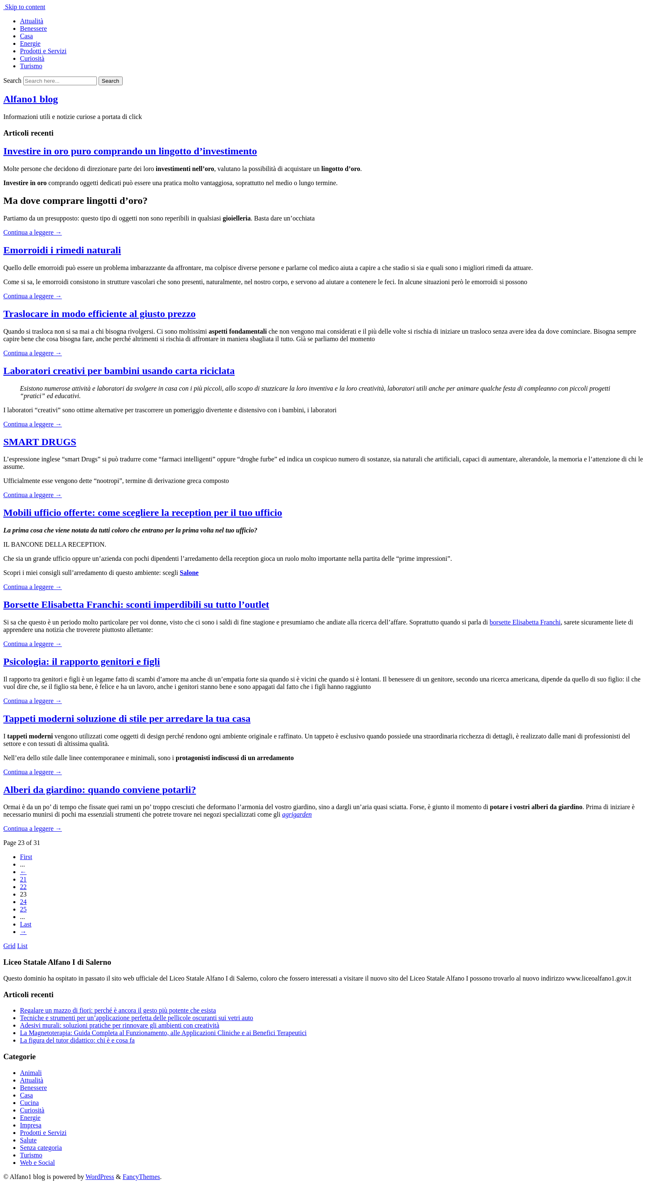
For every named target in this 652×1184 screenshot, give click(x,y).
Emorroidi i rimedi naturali (62, 250)
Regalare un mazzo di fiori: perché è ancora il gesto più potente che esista (118, 1010)
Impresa (31, 1125)
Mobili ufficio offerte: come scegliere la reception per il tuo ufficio (142, 512)
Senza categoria (41, 1147)
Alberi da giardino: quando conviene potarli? (99, 789)
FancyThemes (141, 1176)
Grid (9, 945)
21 (23, 879)
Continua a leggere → (32, 232)
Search (12, 80)
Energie (30, 43)
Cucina (29, 1102)
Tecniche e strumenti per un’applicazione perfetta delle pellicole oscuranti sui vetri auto (136, 1017)
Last (26, 924)
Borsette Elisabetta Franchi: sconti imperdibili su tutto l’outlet (136, 604)
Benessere (33, 28)
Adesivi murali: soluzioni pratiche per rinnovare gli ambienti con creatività (119, 1025)
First (26, 856)
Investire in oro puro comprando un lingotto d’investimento (130, 151)
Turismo (31, 65)
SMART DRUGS (39, 441)
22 (23, 886)
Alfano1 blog (30, 99)
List (22, 945)
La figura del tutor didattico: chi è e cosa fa (77, 1040)
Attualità (31, 21)
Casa (26, 36)
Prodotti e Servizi (43, 50)
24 (23, 901)
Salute (28, 1140)
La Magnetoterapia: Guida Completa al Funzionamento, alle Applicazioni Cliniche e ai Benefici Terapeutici (163, 1032)
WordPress (100, 1176)
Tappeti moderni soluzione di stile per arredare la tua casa (126, 718)
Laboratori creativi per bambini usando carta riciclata (119, 370)
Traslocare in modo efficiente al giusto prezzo (99, 313)
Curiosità (32, 58)
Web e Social (37, 1162)
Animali (31, 1072)
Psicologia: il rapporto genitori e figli (81, 661)
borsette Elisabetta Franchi (525, 622)
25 (23, 909)
